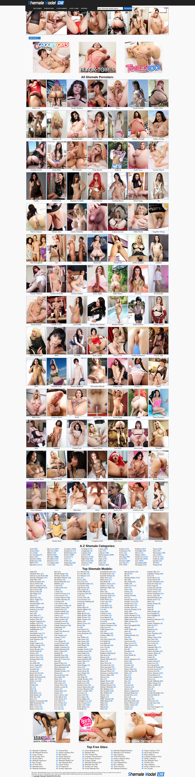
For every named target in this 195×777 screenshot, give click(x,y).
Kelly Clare (81, 705)
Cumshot (67, 549)
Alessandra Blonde (37, 588)
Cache (56, 586)
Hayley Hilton (82, 609)
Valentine (150, 649)
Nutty (126, 639)
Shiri (149, 601)
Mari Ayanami (105, 667)
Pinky (126, 673)
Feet (65, 559)
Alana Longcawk (36, 586)
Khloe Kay (104, 580)
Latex (83, 565)
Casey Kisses (59, 603)
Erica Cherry (59, 695)
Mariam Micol (105, 671)
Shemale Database (39, 768)
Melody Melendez (106, 687)
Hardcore (84, 557)
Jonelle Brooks (82, 679)
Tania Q (150, 625)
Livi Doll (103, 641)
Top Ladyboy (118, 755)
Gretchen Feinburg (84, 601)
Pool (120, 559)
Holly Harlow (82, 615)
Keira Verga (81, 703)
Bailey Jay (33, 679)
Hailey (79, 605)
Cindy (56, 629)
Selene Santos (152, 592)
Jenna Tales (81, 661)
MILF (100, 557)
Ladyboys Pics (119, 760)
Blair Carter (34, 707)
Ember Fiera (59, 685)
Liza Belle (104, 643)
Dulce (56, 679)
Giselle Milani (82, 592)
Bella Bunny (34, 695)
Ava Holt (33, 663)
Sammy (127, 707)
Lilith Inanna (105, 629)
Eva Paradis (81, 574)
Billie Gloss (34, 705)
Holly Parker (82, 617)
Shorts (137, 553)
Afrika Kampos (35, 582)
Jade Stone (81, 639)
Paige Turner (129, 645)
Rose (126, 697)
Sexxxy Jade (151, 596)
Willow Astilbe (152, 685)
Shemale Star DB (91, 764)
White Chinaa (152, 683)
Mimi (102, 703)
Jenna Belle (81, 653)
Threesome (157, 553)
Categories (61, 8)
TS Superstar (64, 766)
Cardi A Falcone (60, 594)
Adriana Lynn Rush (37, 576)
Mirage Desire (129, 572)
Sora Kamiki (152, 613)
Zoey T (149, 709)
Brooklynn (58, 580)
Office (100, 561)
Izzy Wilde (81, 637)
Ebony (66, 555)
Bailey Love (34, 681)
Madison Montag (106, 653)
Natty (126, 611)
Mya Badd (128, 582)
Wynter (150, 691)
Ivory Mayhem (82, 633)
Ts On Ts (156, 557)
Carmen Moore (60, 598)
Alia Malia (34, 594)
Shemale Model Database (123, 751)
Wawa (149, 679)
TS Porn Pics (37, 764)
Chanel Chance (60, 607)
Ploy (126, 675)
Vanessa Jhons (152, 653)
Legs (100, 551)
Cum (49, 565)
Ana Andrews (35, 617)
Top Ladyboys (149, 764)
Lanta (102, 603)
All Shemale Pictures (40, 753)
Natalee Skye (129, 600)
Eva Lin (57, 709)
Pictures (37, 8)
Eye (78, 578)
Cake (56, 590)
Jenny (79, 663)
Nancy (126, 590)
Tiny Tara (151, 639)
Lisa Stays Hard (106, 639)
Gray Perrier (82, 600)
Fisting (66, 565)
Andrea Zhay (35, 619)
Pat (125, 657)
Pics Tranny (36, 762)
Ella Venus (58, 683)
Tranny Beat (63, 751)
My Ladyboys (119, 764)
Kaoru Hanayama (84, 687)
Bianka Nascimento (37, 701)
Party (121, 553)
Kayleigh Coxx (82, 701)
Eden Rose (58, 681)
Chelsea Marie (59, 613)
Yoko (149, 699)
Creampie (51, 563)
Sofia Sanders (152, 611)
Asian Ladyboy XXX (152, 751)
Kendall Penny (105, 574)
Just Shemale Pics (65, 762)
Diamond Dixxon (60, 665)
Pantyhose (123, 551)
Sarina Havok (152, 580)
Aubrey (32, 653)
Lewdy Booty (105, 619)
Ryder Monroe (129, 703)
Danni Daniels (59, 657)
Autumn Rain (35, 659)
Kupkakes (104, 598)
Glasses (84, 555)
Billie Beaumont (36, 703)
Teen (154, 551)
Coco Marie (58, 641)
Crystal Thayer (60, 643)
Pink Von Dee (129, 671)
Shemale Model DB (47, 776)
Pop (125, 681)
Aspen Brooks (35, 649)
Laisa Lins (104, 601)
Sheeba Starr (152, 600)
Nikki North (128, 619)
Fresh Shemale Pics (92, 768)
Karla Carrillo (82, 691)
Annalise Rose (35, 635)
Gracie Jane (81, 598)
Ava (31, 661)
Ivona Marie (81, 631)
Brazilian (50, 559)
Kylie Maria (104, 600)
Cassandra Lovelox (61, 605)
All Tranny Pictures (151, 753)
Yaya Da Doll (152, 695)
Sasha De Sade (152, 584)
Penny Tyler (128, 669)
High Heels (85, 559)
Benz (31, 699)
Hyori (79, 625)
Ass (31, 553)
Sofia (149, 609)
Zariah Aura (152, 703)
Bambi (32, 685)
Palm (126, 647)
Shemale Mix (90, 753)
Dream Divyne (59, 675)
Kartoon (80, 693)
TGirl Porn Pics (119, 757)
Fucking (84, 549)
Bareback (33, 559)
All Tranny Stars (38, 757)
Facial (66, 557)
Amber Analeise (36, 607)
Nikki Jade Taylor (131, 617)
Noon (126, 633)
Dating (84, 8)
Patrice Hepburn (130, 659)
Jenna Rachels (82, 659)
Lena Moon (104, 617)
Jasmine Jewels (83, 649)
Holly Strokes (82, 619)
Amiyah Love (35, 609)
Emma (56, 689)
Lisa (101, 637)
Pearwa (127, 667)
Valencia (150, 645)
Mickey (103, 695)
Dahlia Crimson (60, 647)
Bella (31, 691)
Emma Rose (58, 691)
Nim (126, 623)
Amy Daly (33, 615)
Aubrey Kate (34, 655)
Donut (56, 673)
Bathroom (33, 561)
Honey (79, 621)
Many (102, 661)
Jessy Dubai (81, 673)
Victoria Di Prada (153, 667)
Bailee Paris (34, 675)
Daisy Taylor (59, 651)
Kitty (102, 592)
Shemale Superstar (39, 760)
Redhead (138, 549)
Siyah (149, 605)
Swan (149, 621)
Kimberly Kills (105, 588)
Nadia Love (128, 586)
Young (155, 565)
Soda (149, 607)
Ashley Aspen (35, 643)
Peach (126, 663)
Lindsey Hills (105, 635)
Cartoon (57, 601)
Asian (32, 551)
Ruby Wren (128, 699)
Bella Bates (34, 693)
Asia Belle (33, 647)
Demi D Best (59, 663)
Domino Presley (60, 671)
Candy (56, 592)
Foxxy (79, 580)
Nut (125, 637)
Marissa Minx (105, 675)
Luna (102, 649)
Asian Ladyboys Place (121, 758)
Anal (31, 549)
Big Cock (50, 549)
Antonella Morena (36, 637)
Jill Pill (79, 675)
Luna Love (104, 651)
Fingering (67, 563)
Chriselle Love (59, 621)
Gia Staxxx (81, 586)
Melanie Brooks (106, 685)
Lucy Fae (103, 647)
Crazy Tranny (37, 755)
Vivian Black (152, 675)
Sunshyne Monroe (154, 619)
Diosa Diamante (60, 667)
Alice (31, 596)
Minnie (103, 707)
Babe (31, 557)
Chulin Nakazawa (61, 625)
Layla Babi (104, 605)
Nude (100, 559)
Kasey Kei (81, 695)
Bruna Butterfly (60, 582)
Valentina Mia (152, 647)
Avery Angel (34, 665)
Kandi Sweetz (82, 685)
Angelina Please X (36, 625)
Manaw (103, 657)
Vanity (149, 657)
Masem (103, 677)
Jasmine (80, 647)
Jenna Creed (82, 655)
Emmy (56, 693)
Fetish (66, 561)
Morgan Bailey (129, 578)
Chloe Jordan (59, 619)
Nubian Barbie (129, 635)
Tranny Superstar (65, 768)
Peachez (127, 665)
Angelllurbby (35, 629)
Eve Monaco (81, 576)
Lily (101, 631)
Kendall (80, 709)
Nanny (126, 592)
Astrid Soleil (34, 651)
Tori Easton (151, 641)
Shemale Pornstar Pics (93, 762)
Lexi (101, 621)
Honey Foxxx (82, 623)
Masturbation (103, 555)
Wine (149, 687)
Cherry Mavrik (60, 617)
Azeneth (33, 669)
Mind (102, 705)
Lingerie (101, 553)
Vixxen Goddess (153, 677)
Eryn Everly (59, 705)
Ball (31, 683)
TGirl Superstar (65, 757)
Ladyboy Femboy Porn (152, 757)
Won (149, 689)
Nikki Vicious (129, 621)
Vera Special (152, 665)
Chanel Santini (59, 611)
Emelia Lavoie (59, 687)
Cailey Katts (59, 588)
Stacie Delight (152, 615)
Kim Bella (104, 582)
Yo (148, 697)
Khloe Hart (104, 578)
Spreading (139, 563)
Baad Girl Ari (35, 673)
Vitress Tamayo (153, 673)
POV (121, 565)
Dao (55, 661)
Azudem (33, 671)
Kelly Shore (81, 707)
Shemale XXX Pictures (122, 753)
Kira (102, 590)
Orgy (100, 563)
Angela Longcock (36, 621)
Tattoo (155, 549)
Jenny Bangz (82, 665)
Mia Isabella (104, 691)
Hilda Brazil (81, 613)
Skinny (137, 555)
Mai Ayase (104, 655)
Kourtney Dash (106, 596)
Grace (79, 596)
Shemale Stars (37, 766)
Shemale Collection (39, 751)
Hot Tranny (63, 755)
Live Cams (73, 8)
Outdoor (101, 565)
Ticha (149, 635)
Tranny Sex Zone (91, 766)
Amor (32, 611)
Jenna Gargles (82, 657)
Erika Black (58, 697)
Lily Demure (105, 633)
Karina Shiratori (83, 689)
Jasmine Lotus (82, 651)
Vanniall (150, 659)
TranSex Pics (149, 762)
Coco (56, 639)
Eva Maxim (81, 572)
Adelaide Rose (35, 574)
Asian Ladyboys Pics (66, 753)
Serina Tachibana (153, 594)
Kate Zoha (81, 697)
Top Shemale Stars (151, 760)
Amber (32, 605)
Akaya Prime (35, 584)
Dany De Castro (60, 659)
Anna (32, 631)
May (102, 679)
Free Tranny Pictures (93, 758)
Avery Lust (34, 667)
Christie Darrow (60, 623)
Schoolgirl (139, 551)
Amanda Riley (35, 603)
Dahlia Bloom (59, 645)
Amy (31, 613)
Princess (127, 687)
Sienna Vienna (152, 603)
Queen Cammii (130, 691)
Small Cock (139, 557)
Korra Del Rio (105, 594)
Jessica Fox (81, 669)
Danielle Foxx (59, 655)
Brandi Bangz (59, 574)
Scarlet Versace (153, 590)
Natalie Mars (129, 605)
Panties (122, 549)
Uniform (156, 559)
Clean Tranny (64, 764)
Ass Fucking (34, 555)
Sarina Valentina (153, 582)
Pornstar (122, 561)
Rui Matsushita (130, 701)
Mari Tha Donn (106, 669)
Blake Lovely (34, 709)
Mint (102, 709)
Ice (78, 627)
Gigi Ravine (81, 588)
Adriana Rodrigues (37, 578)
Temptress (151, 629)
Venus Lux (151, 663)
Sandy (126, 709)
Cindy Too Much (60, 631)
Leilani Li (104, 613)
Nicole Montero (130, 615)
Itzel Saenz (81, 629)
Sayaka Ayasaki (153, 588)
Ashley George (35, 645)
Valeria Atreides (153, 651)
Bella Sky (33, 697)
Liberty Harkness (106, 625)
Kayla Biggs (81, 699)
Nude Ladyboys (150, 758)
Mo (125, 576)
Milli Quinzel (105, 701)
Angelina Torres (36, 627)
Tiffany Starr (152, 637)
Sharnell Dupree (153, 598)
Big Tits (50, 551)
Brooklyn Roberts (61, 578)
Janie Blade (81, 645)
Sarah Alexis (152, 578)
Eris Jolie (57, 701)
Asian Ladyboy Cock (152, 766)
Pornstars (49, 8)
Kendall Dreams (106, 572)
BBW (32, 563)
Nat (125, 598)
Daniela (57, 653)
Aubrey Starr (35, 657)
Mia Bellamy (105, 689)
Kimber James (105, 584)
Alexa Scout (34, 590)
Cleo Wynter (59, 635)
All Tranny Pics (64, 758)
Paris (126, 653)
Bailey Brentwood (36, 677)
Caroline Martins (60, 600)
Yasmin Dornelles (153, 693)
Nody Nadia (128, 629)
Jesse (79, 667)
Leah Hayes (104, 607)
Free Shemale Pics (120, 762)
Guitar (79, 603)
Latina (100, 549)
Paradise (127, 651)
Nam (126, 588)
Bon (55, 572)
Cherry (57, 615)
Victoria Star (152, 671)
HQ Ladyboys (149, 755)
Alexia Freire (34, 592)
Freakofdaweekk (83, 584)
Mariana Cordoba (107, 673)
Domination (68, 553)
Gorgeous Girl (82, 594)
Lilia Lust (104, 627)
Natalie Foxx (129, 603)
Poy (125, 683)
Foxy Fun (80, 582)
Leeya (102, 611)
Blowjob (50, 557)
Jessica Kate (81, 671)
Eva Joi (57, 707)
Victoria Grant (152, 669)
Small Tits (139, 559)
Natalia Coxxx (129, 601)
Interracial (85, 561)
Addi (31, 572)
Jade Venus (81, 641)
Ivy (78, 635)
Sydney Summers (153, 623)
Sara (149, 576)
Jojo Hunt (81, 677)
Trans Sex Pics (119, 766)
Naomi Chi (128, 596)
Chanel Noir (58, 609)
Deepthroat (68, 551)
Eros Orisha (58, 703)
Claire (56, 633)
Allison (32, 601)
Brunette (50, 561)
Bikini (49, 553)
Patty (126, 661)
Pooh (126, 679)
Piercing (122, 557)
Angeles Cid (34, 623)
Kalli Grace (81, 683)
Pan (125, 649)
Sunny (149, 617)
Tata (149, 627)
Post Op (122, 563)
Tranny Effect (37, 758)
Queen (126, 689)
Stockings (138, 565)
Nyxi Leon (128, 641)
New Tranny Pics (91, 755)
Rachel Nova (129, 695)
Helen (79, 611)
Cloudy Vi (58, 637)
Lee (101, 609)
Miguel (102, 697)
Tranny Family (90, 760)
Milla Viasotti (105, 699)
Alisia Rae (33, 598)
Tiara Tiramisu (153, 633)
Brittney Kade (59, 576)
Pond (126, 677)
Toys (154, 555)
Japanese (84, 563)
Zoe (148, 705)
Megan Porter (105, 681)
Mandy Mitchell (106, 659)
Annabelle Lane (36, 633)
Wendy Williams (153, 681)
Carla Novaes (59, 596)
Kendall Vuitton (106, 576)
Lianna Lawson (106, 623)
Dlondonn (58, 669)
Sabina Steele (129, 705)
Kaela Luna (81, 681)
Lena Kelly (104, 615)
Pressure (127, 685)
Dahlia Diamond (60, 649)
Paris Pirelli (128, 655)
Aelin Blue (34, 580)
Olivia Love (128, 643)
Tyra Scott (151, 643)
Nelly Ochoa (129, 613)
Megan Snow (105, 683)
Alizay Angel (34, 600)
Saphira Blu (151, 572)
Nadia (126, 584)
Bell (31, 689)
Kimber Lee (104, 586)
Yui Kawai (151, 701)
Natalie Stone (129, 607)
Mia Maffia (104, 693)
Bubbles (57, 584)
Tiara (149, 631)
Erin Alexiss (58, 699)
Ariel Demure (35, 639)
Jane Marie (81, 643)
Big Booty (33, 565)
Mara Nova (104, 663)
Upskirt (156, 561)
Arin (31, 641)
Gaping (84, 553)
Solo (136, 561)
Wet (154, 563)
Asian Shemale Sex (92, 751)
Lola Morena (105, 645)
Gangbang (85, 551)
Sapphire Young (153, 574)
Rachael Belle (129, 693)
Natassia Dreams (130, 609)
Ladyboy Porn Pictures (93, 757)
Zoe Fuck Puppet (153, 707)
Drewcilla (57, 677)
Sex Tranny (148, 768)
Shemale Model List (66, 760)
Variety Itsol (151, 661)
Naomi (126, 594)
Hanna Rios (81, 607)
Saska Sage (151, 586)
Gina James (81, 590)
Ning (126, 627)
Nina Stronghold (130, 625)
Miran (126, 574)
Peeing (121, 555)
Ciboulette (58, 627)
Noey (126, 631)
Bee (31, 687)
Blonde (49, 555)
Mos (126, 580)
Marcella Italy (105, 665)
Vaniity (150, 655)
